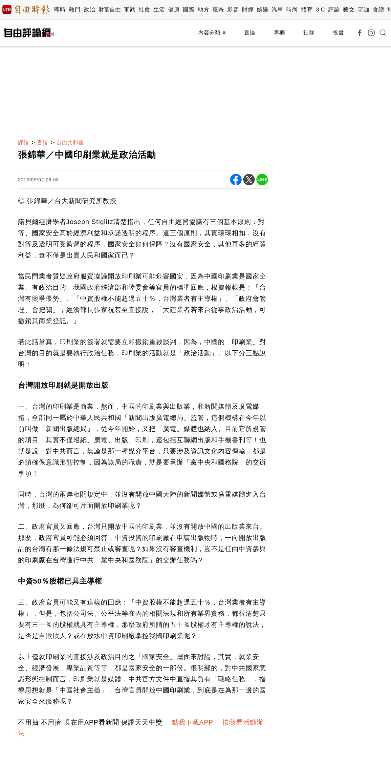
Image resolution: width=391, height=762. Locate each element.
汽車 (277, 10)
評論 (334, 10)
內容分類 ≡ (212, 32)
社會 (144, 10)
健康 (174, 10)
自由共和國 (70, 142)
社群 (309, 32)
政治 (89, 10)
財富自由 (109, 10)
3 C (320, 10)
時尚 (292, 10)
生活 (159, 10)
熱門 (74, 10)
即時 (60, 10)
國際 (188, 10)
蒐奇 (218, 10)
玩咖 (363, 10)
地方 (203, 10)
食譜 (378, 10)
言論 (249, 32)
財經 (247, 10)
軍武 (129, 10)
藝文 (349, 10)
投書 (338, 32)
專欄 (279, 32)
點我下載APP (192, 722)
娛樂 (262, 10)
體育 (307, 10)
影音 (233, 10)
